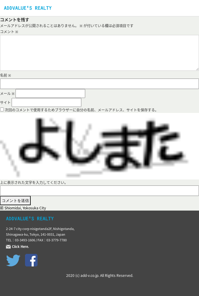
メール (7, 93)
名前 (5, 75)
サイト (5, 102)
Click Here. (20, 247)
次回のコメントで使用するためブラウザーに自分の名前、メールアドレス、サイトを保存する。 (81, 110)
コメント (9, 31)
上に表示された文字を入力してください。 (34, 182)
